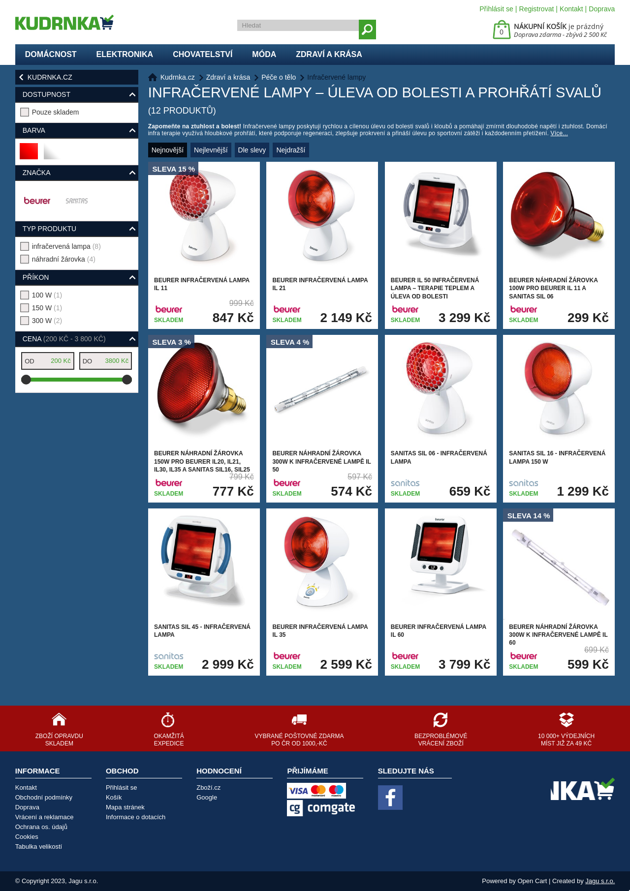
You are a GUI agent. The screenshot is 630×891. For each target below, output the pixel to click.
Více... (559, 133)
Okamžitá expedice (169, 740)
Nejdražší (290, 150)
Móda (264, 54)
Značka (37, 173)
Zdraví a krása (329, 54)
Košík (114, 797)
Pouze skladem (55, 112)
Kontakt (571, 9)
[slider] (26, 380)
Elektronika (125, 54)
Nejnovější (168, 150)
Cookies (26, 836)
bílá (52, 155)
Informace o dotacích (135, 817)
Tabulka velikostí (38, 846)
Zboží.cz (208, 787)
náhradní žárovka (63, 259)
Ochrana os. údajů (41, 827)
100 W (47, 295)
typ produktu (49, 229)
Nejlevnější (210, 150)
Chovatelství (202, 54)
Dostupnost (46, 94)
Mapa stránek (125, 807)
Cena (64, 339)
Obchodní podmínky (43, 797)
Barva (34, 130)
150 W (47, 308)
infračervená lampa (66, 246)
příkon (36, 277)
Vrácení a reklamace (44, 817)
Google (206, 797)
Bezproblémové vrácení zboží (440, 740)
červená (29, 155)
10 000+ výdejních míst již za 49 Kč (566, 740)
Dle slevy (252, 150)
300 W (47, 321)
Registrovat (536, 9)
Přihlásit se (496, 9)
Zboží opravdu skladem (59, 740)
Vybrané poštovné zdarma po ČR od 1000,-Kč (299, 740)
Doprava (602, 9)
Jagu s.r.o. (600, 881)
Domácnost (51, 54)
